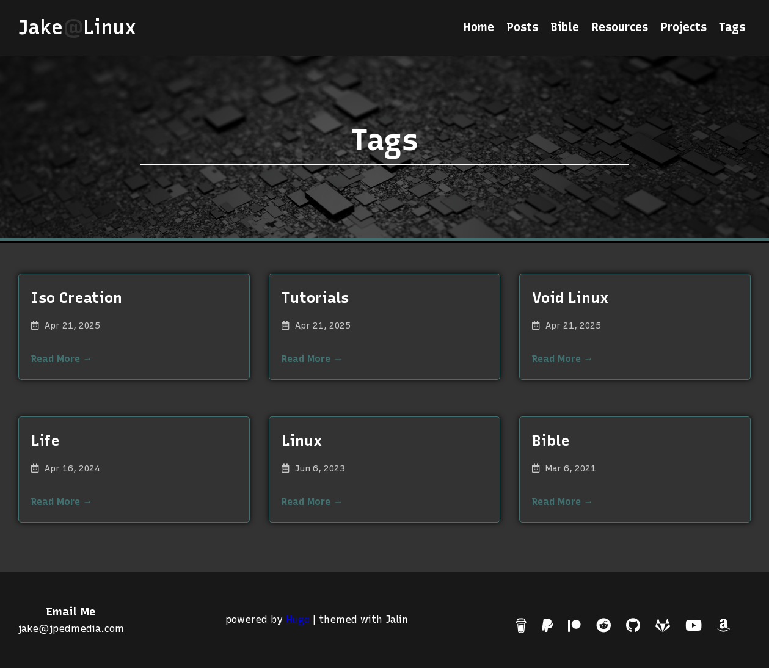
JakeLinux (83, 27)
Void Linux (570, 298)
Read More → (62, 359)
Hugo (298, 619)
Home (479, 27)
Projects (683, 27)
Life (45, 440)
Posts (522, 27)
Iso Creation (76, 298)
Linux (302, 440)
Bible (564, 27)
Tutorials (315, 298)
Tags (732, 27)
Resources (619, 27)
